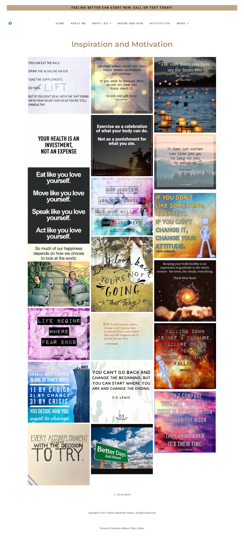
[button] (102, 23)
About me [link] (78, 23)
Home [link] (60, 23)
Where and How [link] (131, 23)
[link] (10, 23)
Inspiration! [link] (160, 23)
